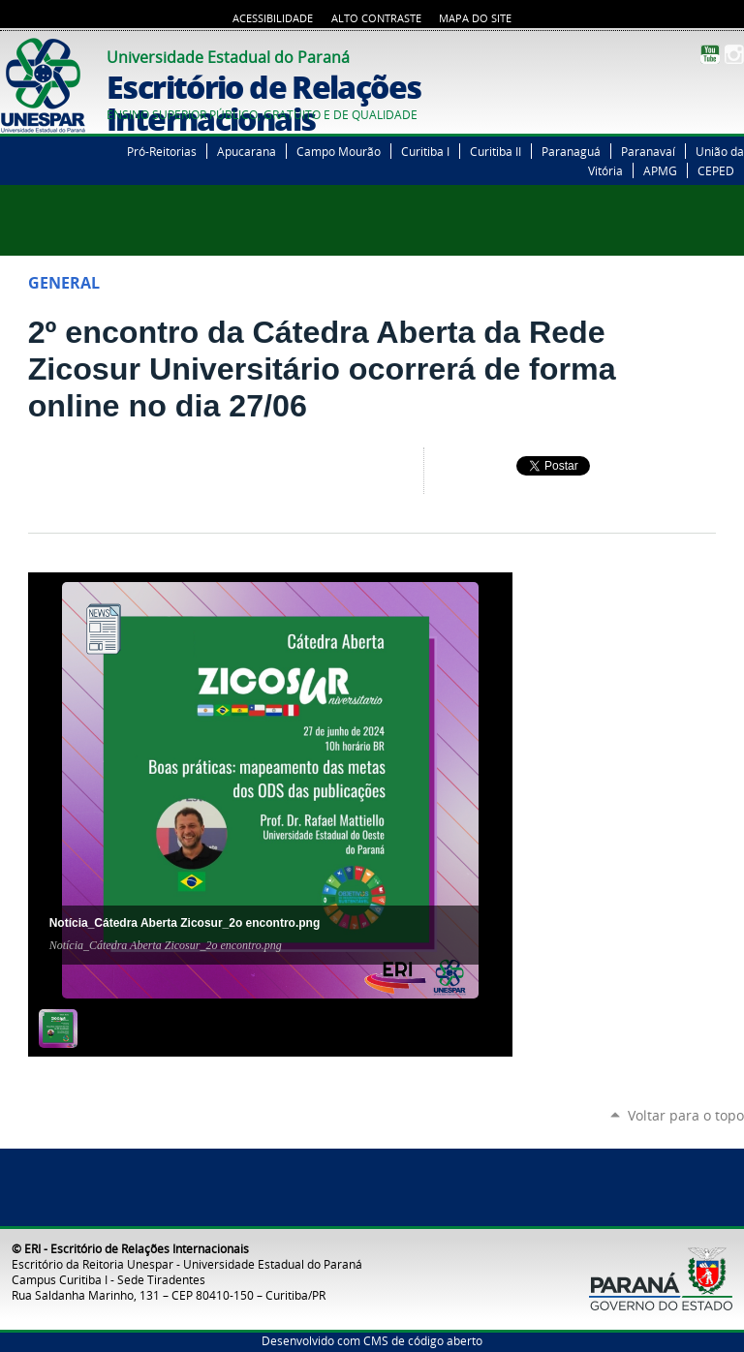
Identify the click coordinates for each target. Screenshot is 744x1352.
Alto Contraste (376, 18)
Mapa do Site (475, 18)
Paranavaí (648, 151)
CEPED (716, 170)
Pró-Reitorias (162, 151)
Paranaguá (571, 151)
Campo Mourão (338, 151)
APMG (660, 170)
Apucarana (246, 151)
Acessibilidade (272, 18)
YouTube (710, 54)
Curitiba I (425, 151)
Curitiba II (495, 151)
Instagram (734, 54)
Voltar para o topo (686, 1115)
